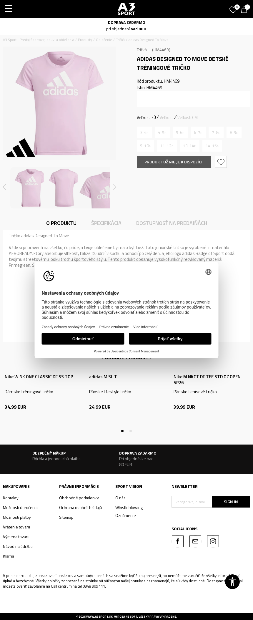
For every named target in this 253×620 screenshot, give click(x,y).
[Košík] (245, 10)
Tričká (120, 39)
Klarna (8, 556)
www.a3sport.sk (99, 616)
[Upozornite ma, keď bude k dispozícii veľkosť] (144, 132)
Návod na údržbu (18, 546)
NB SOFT (131, 616)
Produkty (85, 39)
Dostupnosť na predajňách (171, 223)
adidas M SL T (103, 377)
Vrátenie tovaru (16, 527)
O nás (120, 498)
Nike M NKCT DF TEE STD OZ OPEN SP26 (207, 380)
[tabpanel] (42, 398)
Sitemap (66, 517)
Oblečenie (104, 39)
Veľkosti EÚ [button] (146, 117)
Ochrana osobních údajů (80, 507)
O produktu (61, 223)
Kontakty (11, 498)
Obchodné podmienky (79, 498)
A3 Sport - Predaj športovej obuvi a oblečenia (38, 39)
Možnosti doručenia (20, 507)
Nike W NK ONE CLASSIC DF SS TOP (39, 377)
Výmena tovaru (16, 536)
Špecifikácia (106, 223)
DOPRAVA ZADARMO (126, 22)
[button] (221, 162)
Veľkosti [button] (167, 117)
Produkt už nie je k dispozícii (174, 162)
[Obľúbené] (233, 7)
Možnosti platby (17, 517)
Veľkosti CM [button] (187, 117)
